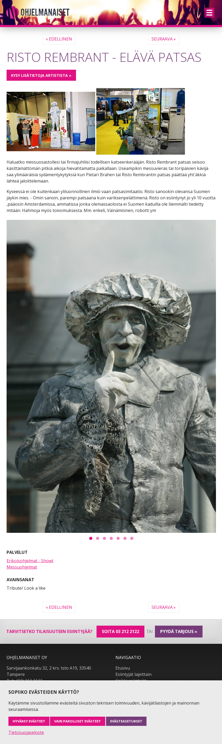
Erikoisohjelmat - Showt (30, 561)
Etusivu (122, 668)
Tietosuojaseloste (26, 732)
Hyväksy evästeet (29, 721)
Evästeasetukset (126, 721)
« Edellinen (59, 39)
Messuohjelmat (22, 567)
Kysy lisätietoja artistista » (41, 75)
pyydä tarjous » (178, 631)
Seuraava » (164, 39)
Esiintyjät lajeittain (133, 674)
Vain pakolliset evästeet (77, 721)
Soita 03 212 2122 (120, 631)
